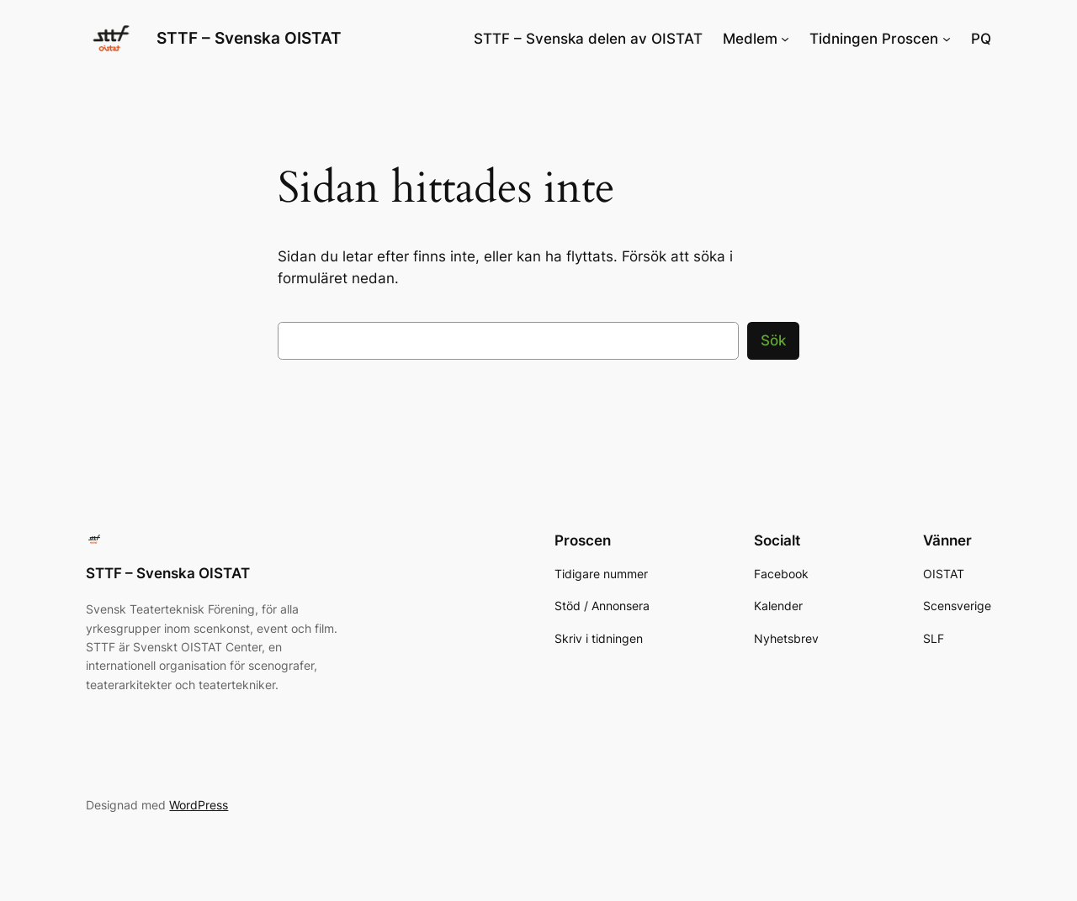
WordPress (198, 805)
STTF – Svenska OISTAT (249, 38)
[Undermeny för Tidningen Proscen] (946, 38)
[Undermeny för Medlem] (785, 38)
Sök (773, 340)
